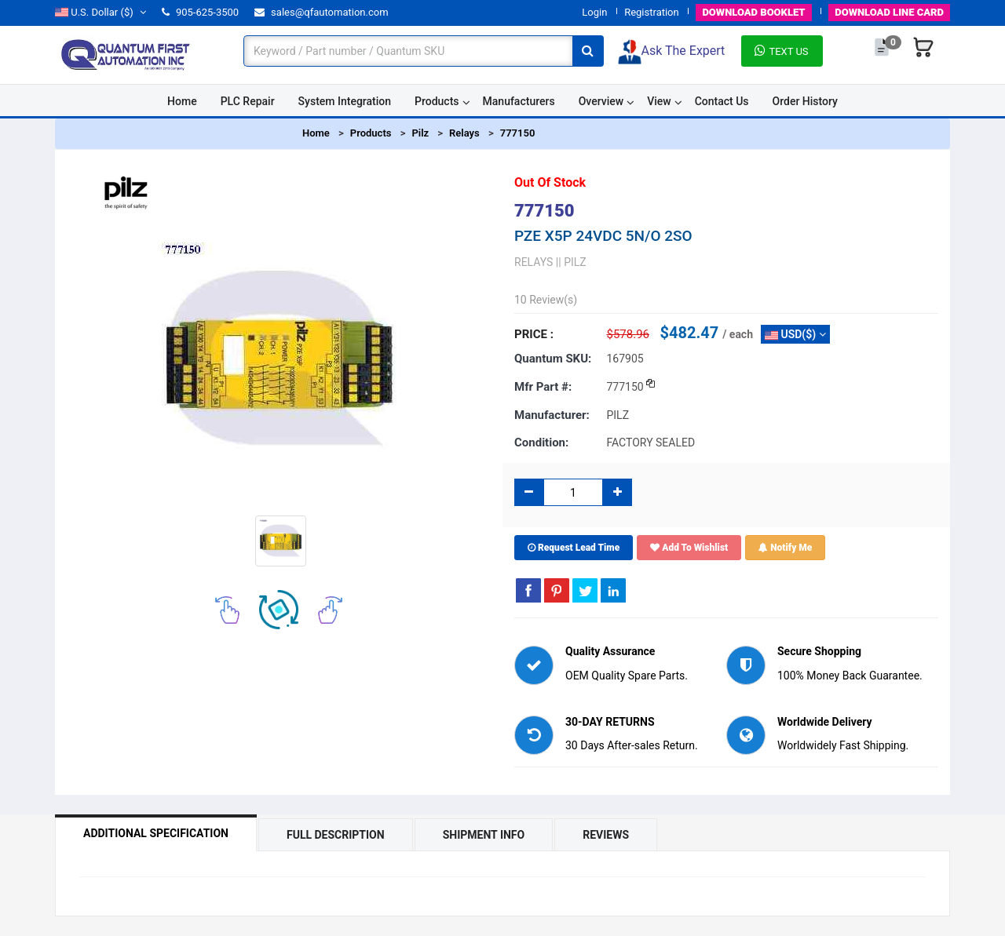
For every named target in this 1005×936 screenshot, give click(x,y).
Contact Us (722, 101)
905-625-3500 (200, 12)
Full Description (336, 835)
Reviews (606, 835)
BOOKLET (753, 12)
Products (437, 101)
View (659, 101)
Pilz (420, 133)
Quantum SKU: (552, 358)
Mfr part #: (543, 387)
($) (100, 12)
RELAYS (533, 262)
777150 (517, 133)
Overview (601, 101)
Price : (534, 334)
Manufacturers (519, 101)
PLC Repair (248, 101)
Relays (464, 133)
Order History (805, 101)
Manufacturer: (552, 415)
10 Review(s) (545, 299)
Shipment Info (484, 835)
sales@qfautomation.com (321, 12)
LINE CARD (889, 12)
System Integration (344, 101)
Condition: (541, 442)
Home (182, 101)
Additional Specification (155, 833)
